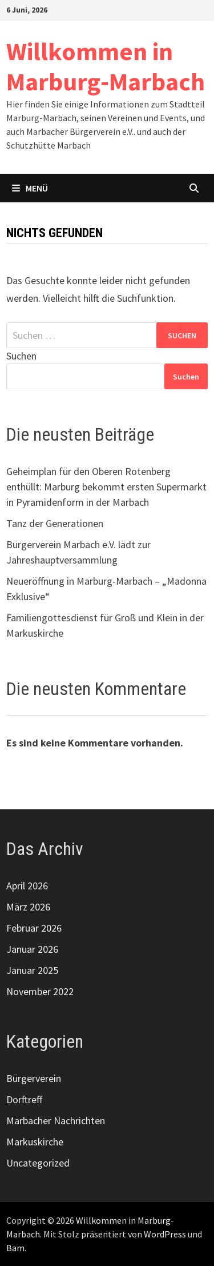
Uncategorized (38, 1162)
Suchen (21, 355)
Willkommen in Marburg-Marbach (105, 66)
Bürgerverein (33, 1078)
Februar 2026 (34, 927)
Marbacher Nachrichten (55, 1120)
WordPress (165, 1234)
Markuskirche (34, 1141)
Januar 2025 (32, 970)
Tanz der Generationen (54, 523)
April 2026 (27, 885)
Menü (30, 188)
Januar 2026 (32, 949)
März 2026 (28, 906)
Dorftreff (24, 1099)
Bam (15, 1247)
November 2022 (40, 991)
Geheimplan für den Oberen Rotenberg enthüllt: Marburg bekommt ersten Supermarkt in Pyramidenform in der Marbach (106, 487)
